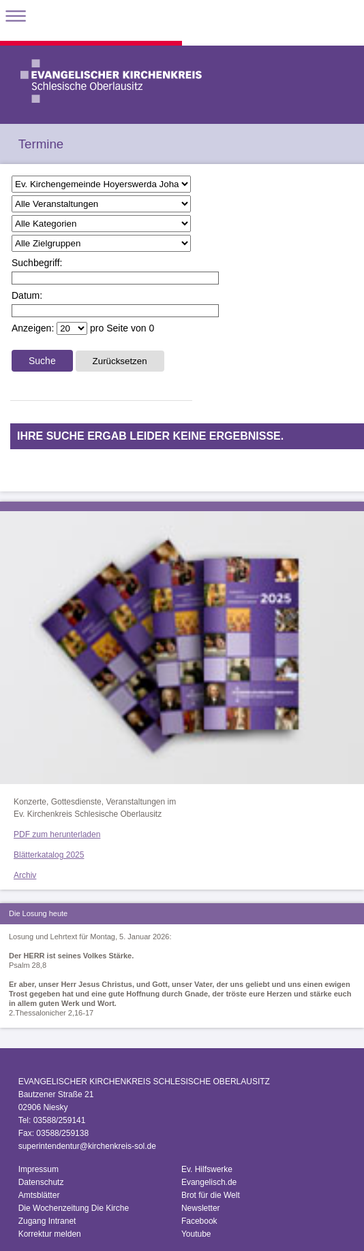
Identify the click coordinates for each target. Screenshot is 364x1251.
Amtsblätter (39, 1195)
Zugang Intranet (47, 1221)
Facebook (199, 1221)
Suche (42, 360)
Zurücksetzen (120, 361)
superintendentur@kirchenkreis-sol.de (87, 1146)
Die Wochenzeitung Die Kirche (74, 1208)
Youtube (196, 1234)
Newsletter (200, 1208)
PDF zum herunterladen (57, 834)
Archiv (25, 875)
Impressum (38, 1169)
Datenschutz (41, 1182)
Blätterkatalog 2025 (49, 855)
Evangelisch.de (209, 1182)
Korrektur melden (49, 1234)
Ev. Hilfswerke (206, 1169)
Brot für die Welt (210, 1195)
